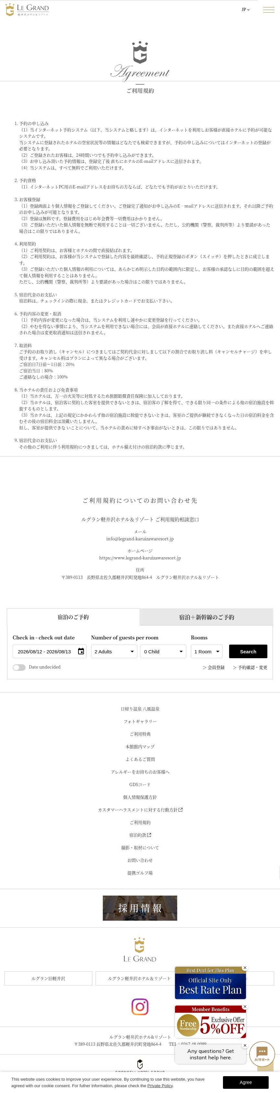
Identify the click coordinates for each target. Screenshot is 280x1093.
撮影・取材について (140, 847)
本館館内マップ (140, 746)
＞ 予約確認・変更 (250, 667)
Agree (246, 1082)
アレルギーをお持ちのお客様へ (140, 772)
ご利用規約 (140, 822)
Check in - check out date (44, 637)
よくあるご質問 (140, 759)
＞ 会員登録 (214, 667)
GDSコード (140, 784)
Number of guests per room (114, 637)
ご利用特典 (140, 734)
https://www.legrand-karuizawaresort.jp (140, 558)
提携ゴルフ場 (140, 873)
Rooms (199, 637)
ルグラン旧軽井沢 (48, 978)
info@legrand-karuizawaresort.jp (140, 538)
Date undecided (37, 667)
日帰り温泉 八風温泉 (140, 708)
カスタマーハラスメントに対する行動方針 (140, 809)
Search (248, 651)
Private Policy (160, 1085)
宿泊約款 (140, 835)
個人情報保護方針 (140, 797)
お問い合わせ (140, 860)
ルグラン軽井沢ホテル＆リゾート (139, 978)
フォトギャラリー (140, 721)
